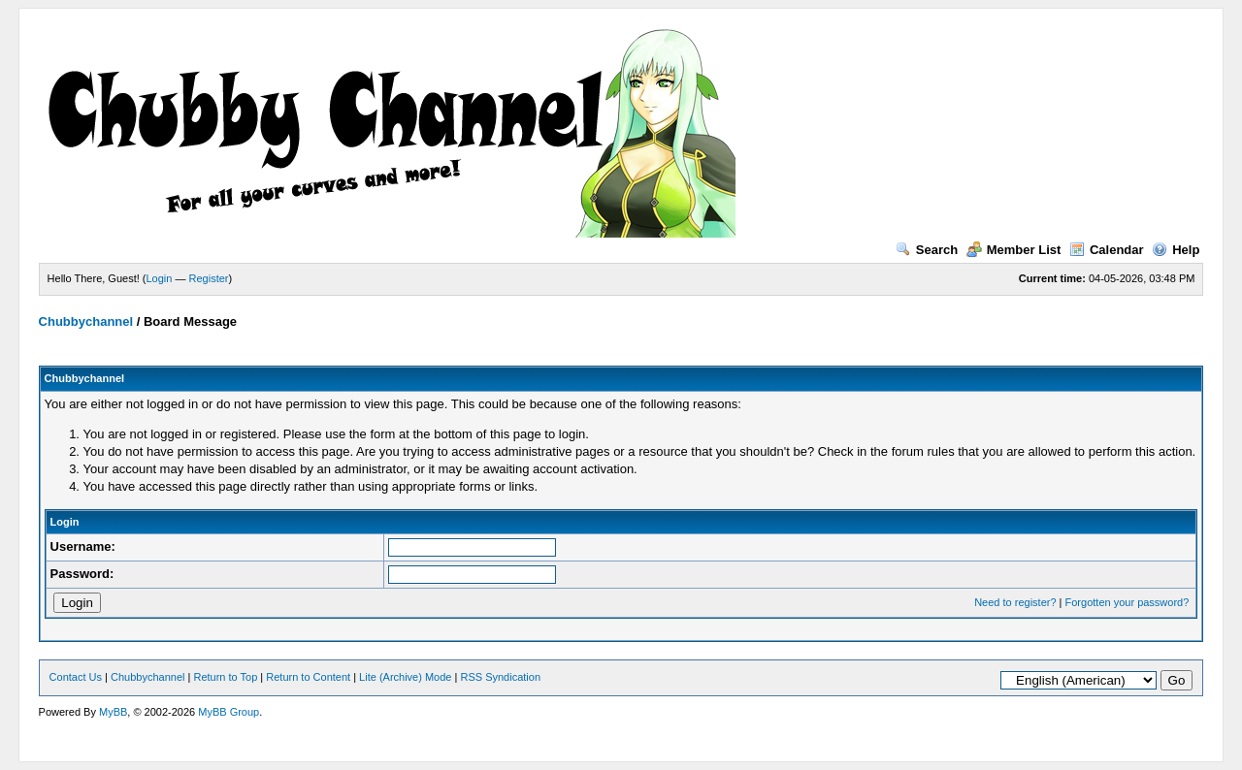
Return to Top (225, 677)
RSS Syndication (500, 677)
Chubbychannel (86, 321)
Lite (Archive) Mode (405, 677)
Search (927, 249)
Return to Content (308, 677)
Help (1175, 249)
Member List (1014, 249)
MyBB (113, 712)
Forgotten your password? (1127, 602)
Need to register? (1015, 602)
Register (209, 278)
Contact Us (75, 677)
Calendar (1106, 249)
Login (160, 278)
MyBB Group (228, 712)
